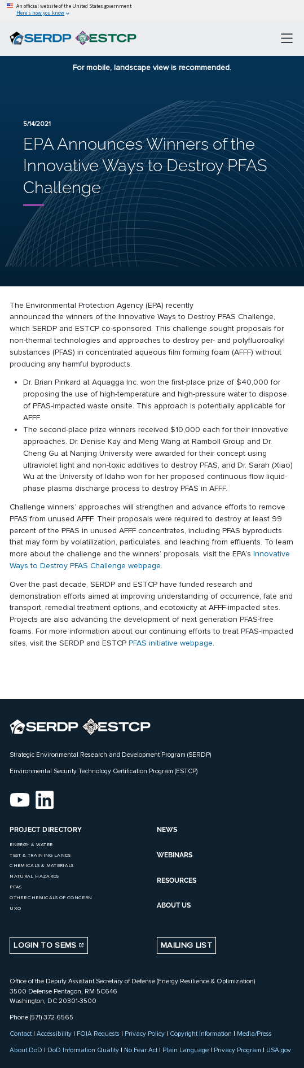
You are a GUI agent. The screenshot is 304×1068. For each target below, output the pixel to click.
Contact (21, 1034)
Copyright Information (201, 1034)
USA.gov (278, 1050)
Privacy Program (237, 1050)
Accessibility (54, 1034)
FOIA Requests (98, 1034)
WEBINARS (174, 855)
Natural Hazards (34, 876)
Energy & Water (31, 845)
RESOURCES (176, 880)
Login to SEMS (49, 945)
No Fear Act (140, 1050)
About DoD (26, 1050)
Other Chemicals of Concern (51, 898)
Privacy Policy (145, 1034)
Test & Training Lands (40, 855)
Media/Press (254, 1034)
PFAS (15, 887)
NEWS (167, 830)
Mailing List (186, 945)
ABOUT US (174, 905)
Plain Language (185, 1050)
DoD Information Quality (83, 1050)
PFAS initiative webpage (171, 643)
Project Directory (46, 830)
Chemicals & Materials (41, 865)
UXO (15, 908)
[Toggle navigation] (287, 38)
